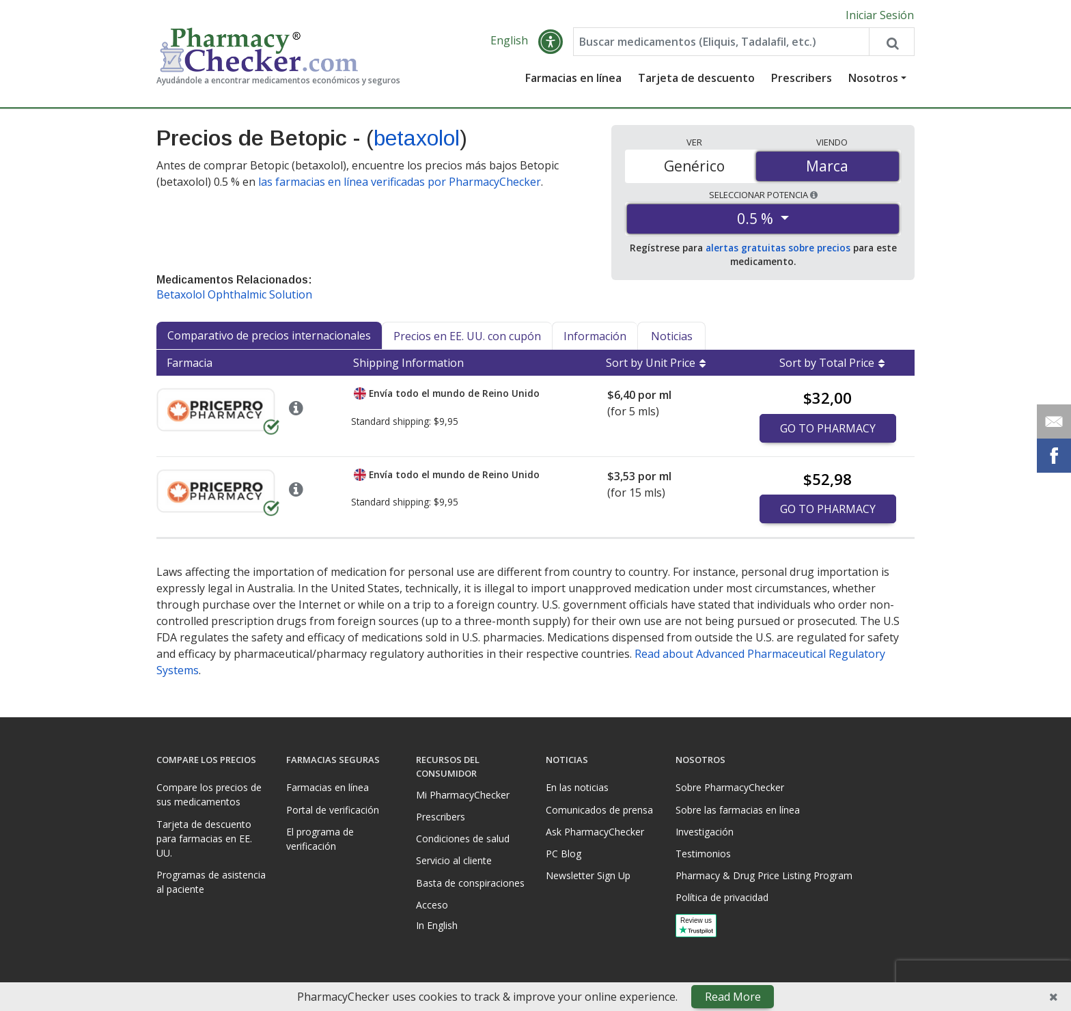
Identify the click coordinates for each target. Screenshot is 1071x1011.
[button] (550, 42)
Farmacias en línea (573, 78)
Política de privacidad (722, 897)
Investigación (705, 831)
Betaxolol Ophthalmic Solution (234, 295)
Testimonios (703, 853)
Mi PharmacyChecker (463, 794)
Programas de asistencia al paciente (211, 882)
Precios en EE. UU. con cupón (467, 336)
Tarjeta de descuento (696, 78)
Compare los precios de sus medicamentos (209, 794)
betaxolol (417, 138)
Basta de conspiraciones (470, 882)
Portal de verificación (332, 809)
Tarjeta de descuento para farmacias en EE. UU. (204, 838)
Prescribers (801, 78)
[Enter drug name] (721, 42)
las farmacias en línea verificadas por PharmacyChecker (399, 181)
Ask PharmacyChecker (595, 831)
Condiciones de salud (463, 838)
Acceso (432, 904)
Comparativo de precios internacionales (269, 336)
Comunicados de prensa (599, 809)
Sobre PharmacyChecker (730, 787)
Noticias (672, 336)
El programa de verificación (320, 839)
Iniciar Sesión (880, 15)
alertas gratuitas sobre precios (778, 248)
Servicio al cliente (454, 860)
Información (595, 336)
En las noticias (577, 787)
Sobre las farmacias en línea (738, 809)
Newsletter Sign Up (588, 875)
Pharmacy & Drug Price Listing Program (764, 875)
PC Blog (563, 853)
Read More (733, 996)
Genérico (694, 166)
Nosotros (873, 78)
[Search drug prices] (891, 42)
